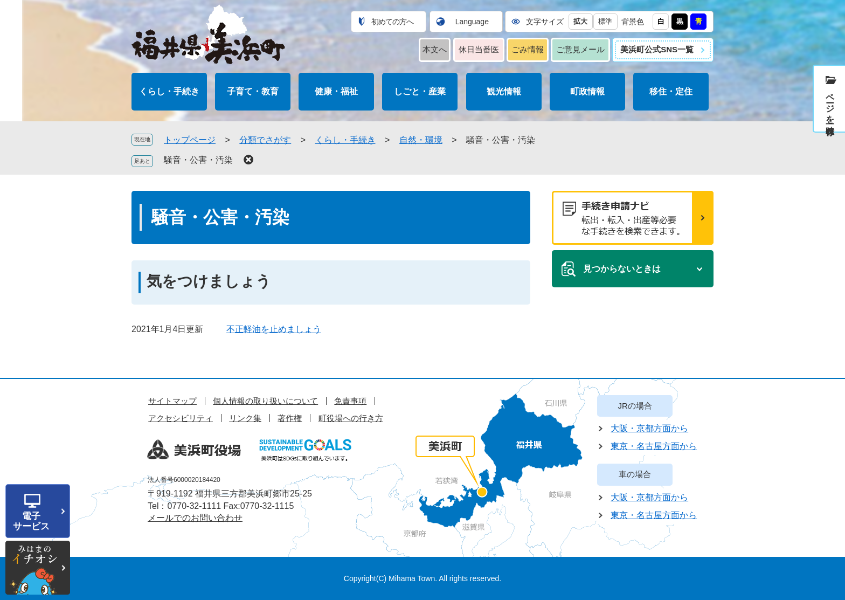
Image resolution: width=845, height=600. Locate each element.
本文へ (434, 49)
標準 (605, 21)
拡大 (580, 21)
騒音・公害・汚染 (198, 159)
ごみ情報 (527, 49)
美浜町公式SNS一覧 (657, 49)
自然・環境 (420, 139)
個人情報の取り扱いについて (265, 400)
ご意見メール (580, 49)
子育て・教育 (253, 91)
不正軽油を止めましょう (273, 329)
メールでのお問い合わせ (195, 517)
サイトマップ (172, 400)
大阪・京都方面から (649, 428)
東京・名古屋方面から (654, 446)
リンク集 (245, 418)
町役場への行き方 (350, 418)
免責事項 (350, 400)
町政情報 (587, 91)
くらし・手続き (169, 91)
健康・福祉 (336, 91)
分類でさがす (265, 139)
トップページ (190, 139)
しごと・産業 (420, 91)
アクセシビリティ (180, 418)
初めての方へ (392, 21)
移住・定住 (670, 91)
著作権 (290, 418)
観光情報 (504, 91)
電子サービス (31, 521)
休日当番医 (479, 49)
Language (472, 21)
